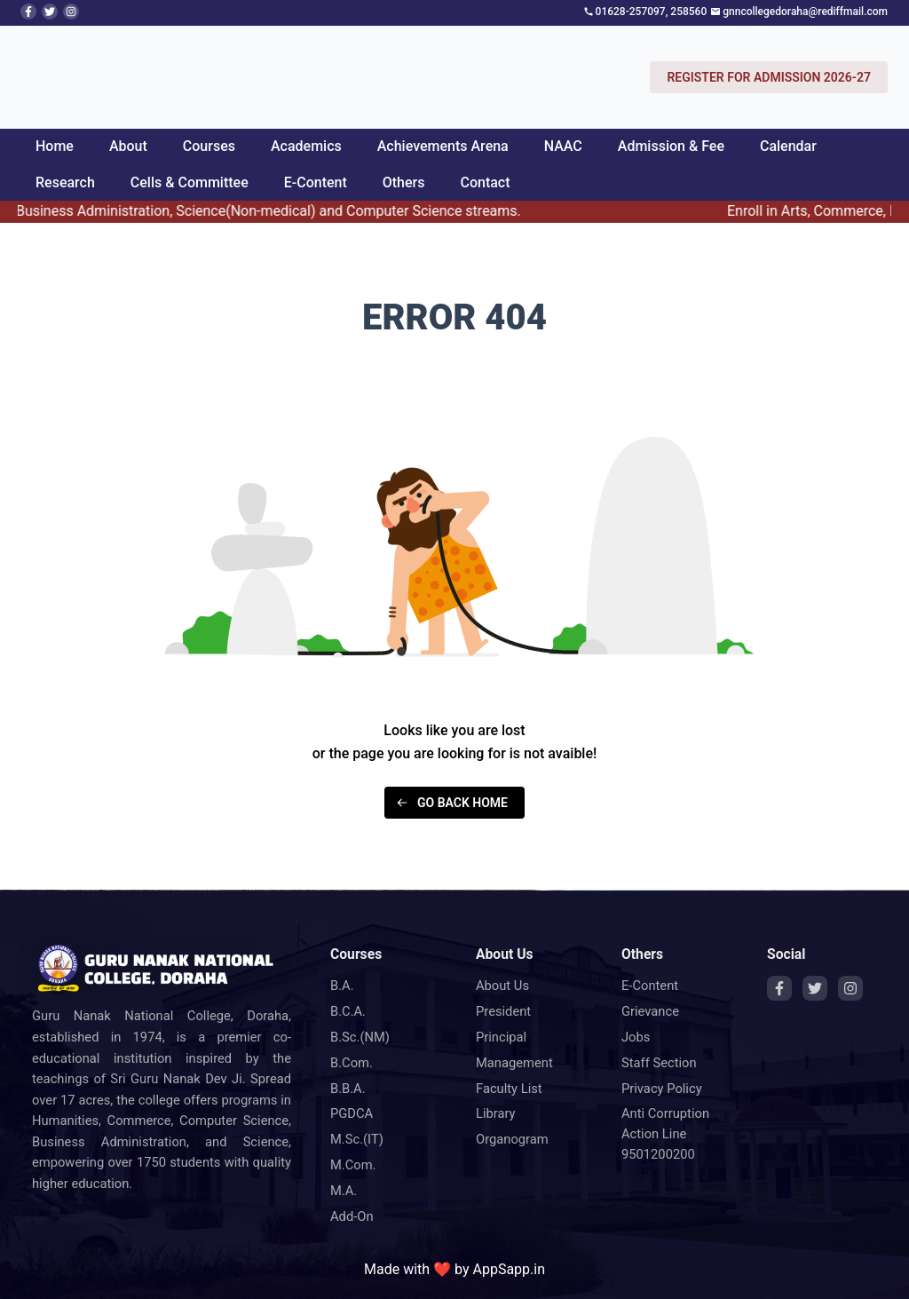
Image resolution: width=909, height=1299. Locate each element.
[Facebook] (779, 988)
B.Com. (351, 1063)
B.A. (342, 986)
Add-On (352, 1216)
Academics (306, 146)
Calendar (788, 146)
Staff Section (659, 1063)
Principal (501, 1037)
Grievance (650, 1011)
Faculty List (509, 1089)
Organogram (512, 1139)
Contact (485, 182)
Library (496, 1113)
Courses (209, 146)
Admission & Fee (671, 146)
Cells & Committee (189, 182)
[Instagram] (850, 988)
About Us (502, 986)
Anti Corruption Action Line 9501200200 (665, 1133)
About (128, 146)
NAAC (563, 146)
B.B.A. (348, 1089)
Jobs (635, 1037)
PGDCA (351, 1113)
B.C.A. (348, 1011)
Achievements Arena (443, 146)
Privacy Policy (661, 1089)
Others (404, 182)
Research (65, 182)
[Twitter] (814, 988)
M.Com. (353, 1165)
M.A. (343, 1191)
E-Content (315, 182)
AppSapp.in (508, 1269)
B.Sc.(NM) (360, 1037)
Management (514, 1063)
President (503, 1011)
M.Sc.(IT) (356, 1139)
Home (55, 146)
